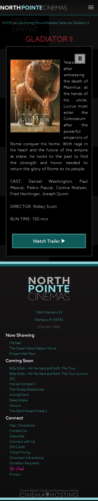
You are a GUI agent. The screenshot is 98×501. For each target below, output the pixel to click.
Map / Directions (22, 425)
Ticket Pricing (19, 452)
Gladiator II (81, 22)
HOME (7, 22)
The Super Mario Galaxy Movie (32, 348)
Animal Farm (19, 394)
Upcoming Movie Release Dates (42, 22)
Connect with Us (22, 441)
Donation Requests (24, 463)
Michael (15, 342)
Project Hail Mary (22, 353)
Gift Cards (17, 446)
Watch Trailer (49, 241)
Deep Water (18, 400)
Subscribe (17, 436)
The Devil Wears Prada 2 (28, 410)
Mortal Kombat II (22, 384)
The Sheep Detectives (26, 389)
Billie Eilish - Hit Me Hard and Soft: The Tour (42, 368)
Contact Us (18, 430)
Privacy (15, 474)
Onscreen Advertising (26, 457)
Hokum (15, 405)
